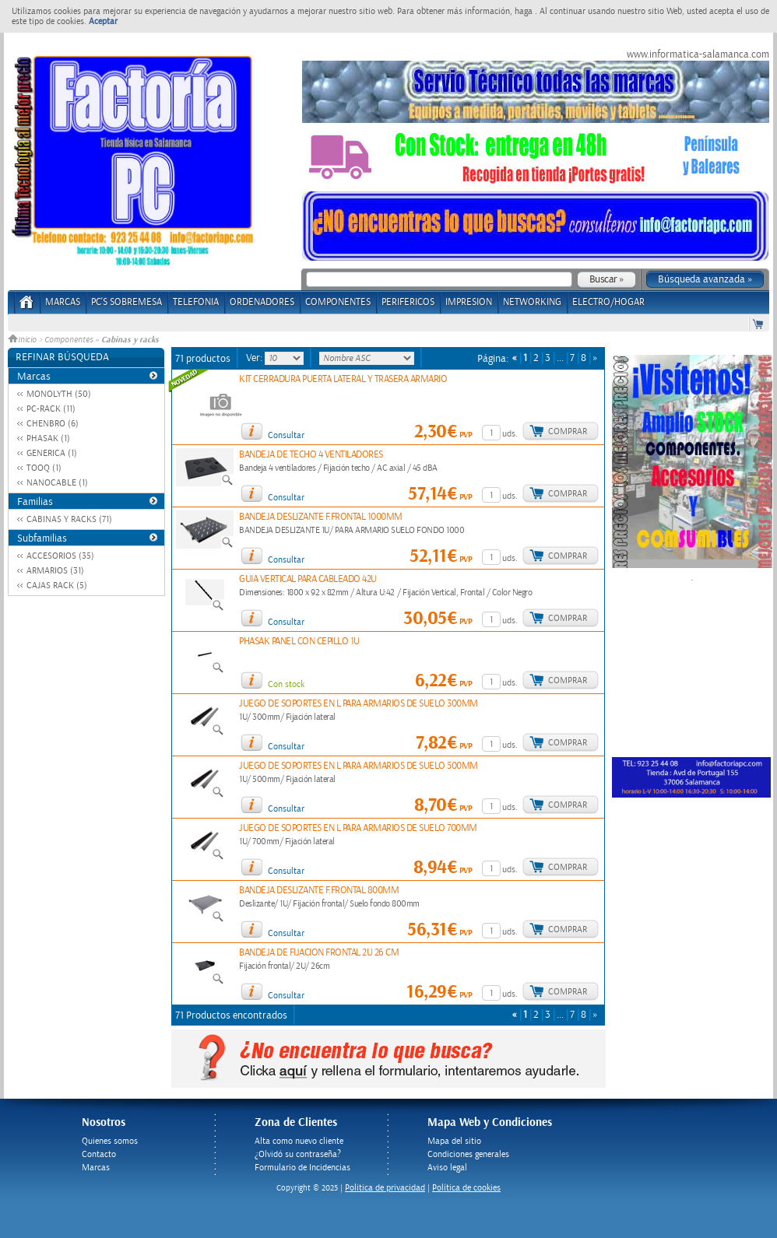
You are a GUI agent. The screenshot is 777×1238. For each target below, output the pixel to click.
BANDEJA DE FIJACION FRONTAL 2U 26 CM (319, 953)
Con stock (286, 684)
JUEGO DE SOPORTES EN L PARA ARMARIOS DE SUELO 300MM (358, 704)
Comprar (567, 431)
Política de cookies (466, 1188)
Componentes (68, 340)
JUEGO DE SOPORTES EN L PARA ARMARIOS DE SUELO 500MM (358, 766)
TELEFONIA (196, 302)
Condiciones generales (468, 1154)
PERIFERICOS (407, 302)
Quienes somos (110, 1141)
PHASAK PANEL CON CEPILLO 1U (299, 641)
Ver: (255, 358)
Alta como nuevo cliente (299, 1141)
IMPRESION (468, 302)
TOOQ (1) (44, 468)
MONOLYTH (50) (58, 394)
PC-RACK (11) (51, 409)
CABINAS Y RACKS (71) (69, 519)
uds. (510, 434)
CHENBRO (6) (52, 424)
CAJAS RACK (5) (56, 585)
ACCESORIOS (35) (60, 556)
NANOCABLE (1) (57, 483)
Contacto (99, 1154)
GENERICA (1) (51, 453)
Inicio (23, 340)
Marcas (62, 302)
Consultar (286, 435)
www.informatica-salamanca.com (698, 54)
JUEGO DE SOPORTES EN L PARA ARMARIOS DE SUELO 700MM (358, 828)
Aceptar (103, 21)
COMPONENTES (338, 302)
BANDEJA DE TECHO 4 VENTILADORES (311, 455)
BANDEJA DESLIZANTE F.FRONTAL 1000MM (321, 517)
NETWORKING (532, 302)
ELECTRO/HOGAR (608, 302)
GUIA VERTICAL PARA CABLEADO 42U (308, 579)
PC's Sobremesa (126, 302)
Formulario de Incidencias (302, 1168)
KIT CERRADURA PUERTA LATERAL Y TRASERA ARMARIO (343, 379)
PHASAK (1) (48, 438)
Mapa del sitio (454, 1141)
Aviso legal (447, 1168)
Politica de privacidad (385, 1188)
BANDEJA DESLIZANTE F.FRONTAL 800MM (319, 890)
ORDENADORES (262, 302)
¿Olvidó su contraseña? (298, 1154)
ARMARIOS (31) (55, 571)
